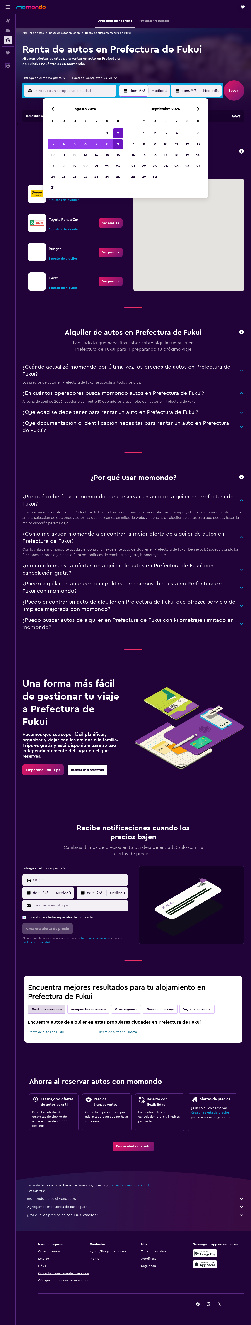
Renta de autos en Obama (118, 1032)
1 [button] (107, 133)
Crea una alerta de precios (210, 1112)
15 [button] (107, 155)
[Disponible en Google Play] (205, 1253)
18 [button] (63, 166)
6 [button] (85, 144)
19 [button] (74, 166)
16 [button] (118, 155)
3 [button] (53, 144)
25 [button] (64, 177)
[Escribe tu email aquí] (79, 905)
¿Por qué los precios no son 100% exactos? (135, 1215)
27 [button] (85, 177)
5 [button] (75, 144)
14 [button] (96, 155)
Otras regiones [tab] (126, 1009)
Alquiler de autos (33, 33)
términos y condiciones (95, 938)
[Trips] (8, 52)
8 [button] (107, 144)
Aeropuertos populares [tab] (88, 1009)
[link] (111, 223)
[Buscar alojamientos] (8, 30)
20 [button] (85, 166)
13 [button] (85, 155)
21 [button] (96, 166)
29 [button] (107, 177)
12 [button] (74, 155)
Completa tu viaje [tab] (160, 1009)
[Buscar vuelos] (8, 20)
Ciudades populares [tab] (47, 1009)
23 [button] (118, 166)
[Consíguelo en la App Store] (205, 1264)
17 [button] (52, 166)
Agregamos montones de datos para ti (135, 1207)
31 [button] (53, 187)
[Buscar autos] (8, 39)
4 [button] (64, 144)
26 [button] (74, 177)
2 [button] (118, 133)
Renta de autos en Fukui (46, 1032)
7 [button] (96, 144)
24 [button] (53, 177)
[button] (8, 7)
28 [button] (96, 177)
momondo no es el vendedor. (135, 1198)
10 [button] (53, 155)
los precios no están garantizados (131, 1185)
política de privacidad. (36, 942)
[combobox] (44, 78)
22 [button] (107, 166)
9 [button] (118, 144)
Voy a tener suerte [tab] (197, 1009)
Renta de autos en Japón (64, 33)
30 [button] (118, 177)
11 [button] (63, 155)
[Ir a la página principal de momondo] (31, 7)
